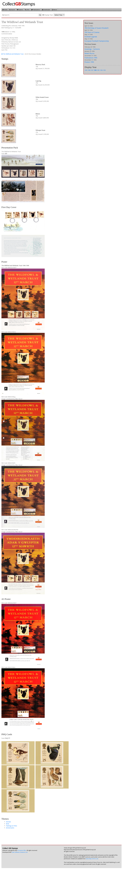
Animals (8, 822)
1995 (98, 70)
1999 (86, 70)
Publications (35, 9)
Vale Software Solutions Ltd (19, 852)
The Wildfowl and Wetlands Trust (12, 54)
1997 (92, 70)
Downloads (46, 9)
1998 (89, 70)
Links (27, 9)
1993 (104, 70)
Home (4, 9)
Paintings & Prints (11, 826)
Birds (7, 824)
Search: (5, 15)
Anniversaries (10, 828)
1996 (95, 70)
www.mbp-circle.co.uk (92, 859)
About (54, 9)
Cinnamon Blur (22, 850)
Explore (20, 9)
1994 (101, 70)
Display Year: (47, 15)
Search (12, 9)
